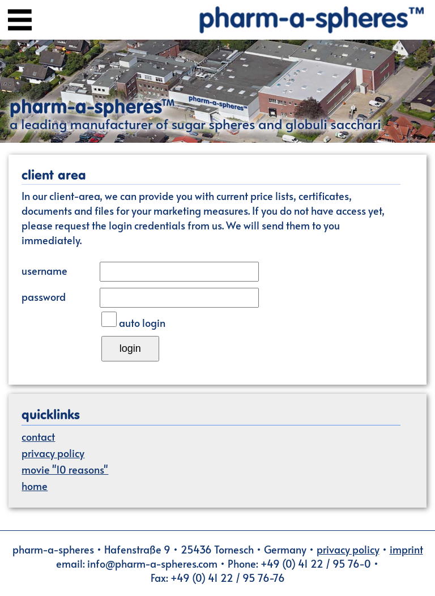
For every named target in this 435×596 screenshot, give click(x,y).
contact (38, 436)
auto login (142, 323)
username (44, 270)
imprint (406, 549)
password (44, 297)
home (35, 486)
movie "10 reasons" (65, 469)
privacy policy (53, 453)
